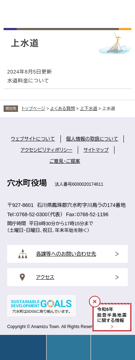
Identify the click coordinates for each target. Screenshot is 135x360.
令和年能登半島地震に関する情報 (112, 315)
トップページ (33, 108)
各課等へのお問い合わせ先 (66, 254)
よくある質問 (62, 108)
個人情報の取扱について (92, 139)
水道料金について (28, 81)
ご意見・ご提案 (64, 161)
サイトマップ (96, 150)
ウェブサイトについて (33, 139)
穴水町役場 (27, 183)
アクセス (45, 277)
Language (69, 347)
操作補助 (113, 347)
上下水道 (88, 108)
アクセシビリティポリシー (46, 150)
